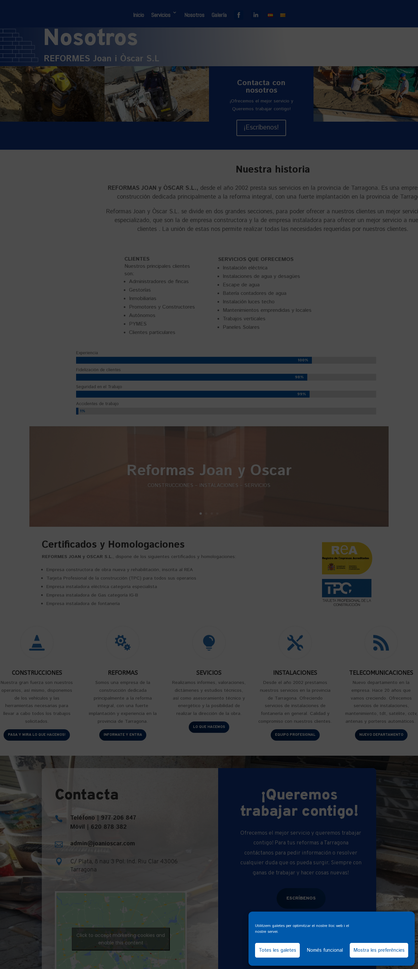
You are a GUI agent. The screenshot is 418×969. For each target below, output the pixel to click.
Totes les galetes (277, 950)
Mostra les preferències (379, 950)
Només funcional (325, 950)
